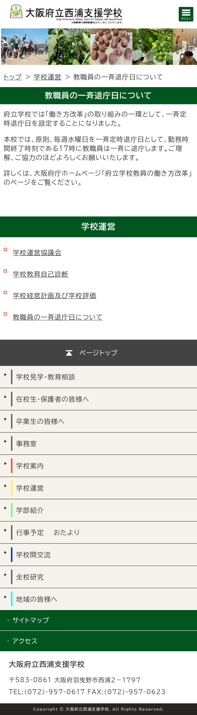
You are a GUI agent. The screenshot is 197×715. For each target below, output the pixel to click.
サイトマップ (30, 620)
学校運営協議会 (37, 252)
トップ (13, 77)
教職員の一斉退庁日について (58, 317)
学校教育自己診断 (41, 274)
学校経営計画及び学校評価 (54, 295)
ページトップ (98, 352)
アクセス (25, 641)
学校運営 (47, 77)
